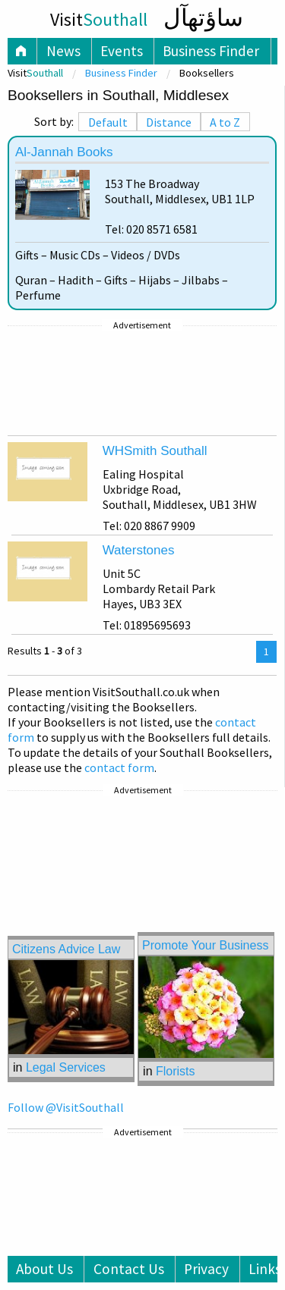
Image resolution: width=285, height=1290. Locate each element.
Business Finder (211, 51)
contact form (119, 767)
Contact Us (128, 1269)
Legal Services (66, 1067)
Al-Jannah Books (64, 152)
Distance (169, 122)
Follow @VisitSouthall (66, 1107)
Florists (175, 1071)
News (63, 51)
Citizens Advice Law (66, 949)
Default (108, 122)
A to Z (225, 122)
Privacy (206, 1269)
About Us (44, 1269)
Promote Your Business (205, 945)
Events (121, 51)
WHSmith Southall (155, 451)
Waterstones (139, 550)
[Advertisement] (142, 380)
